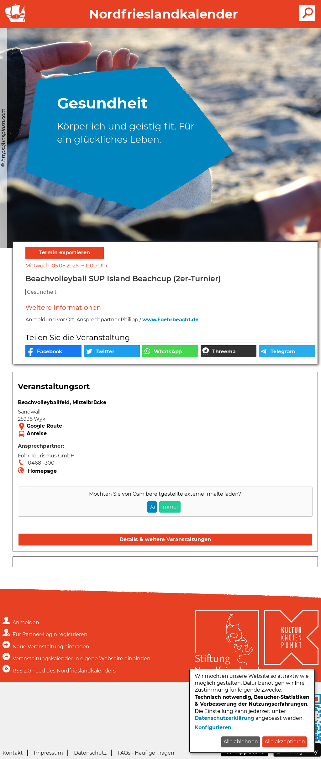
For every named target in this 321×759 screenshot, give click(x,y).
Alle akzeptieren (285, 742)
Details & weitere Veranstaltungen (165, 539)
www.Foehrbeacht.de (170, 320)
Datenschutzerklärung (224, 718)
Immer (169, 507)
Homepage (42, 471)
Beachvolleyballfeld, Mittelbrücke (62, 402)
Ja (152, 507)
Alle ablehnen (241, 742)
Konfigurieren (213, 727)
